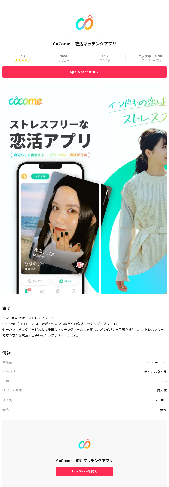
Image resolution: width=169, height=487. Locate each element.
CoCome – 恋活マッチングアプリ (84, 460)
